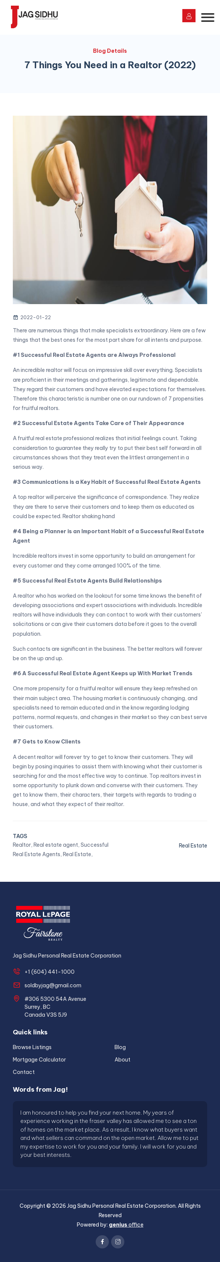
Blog (120, 1047)
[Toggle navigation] (207, 17)
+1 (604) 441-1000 (49, 971)
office (126, 1224)
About (122, 1059)
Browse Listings (32, 1047)
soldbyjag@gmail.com (52, 985)
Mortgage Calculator (39, 1059)
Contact (24, 1072)
